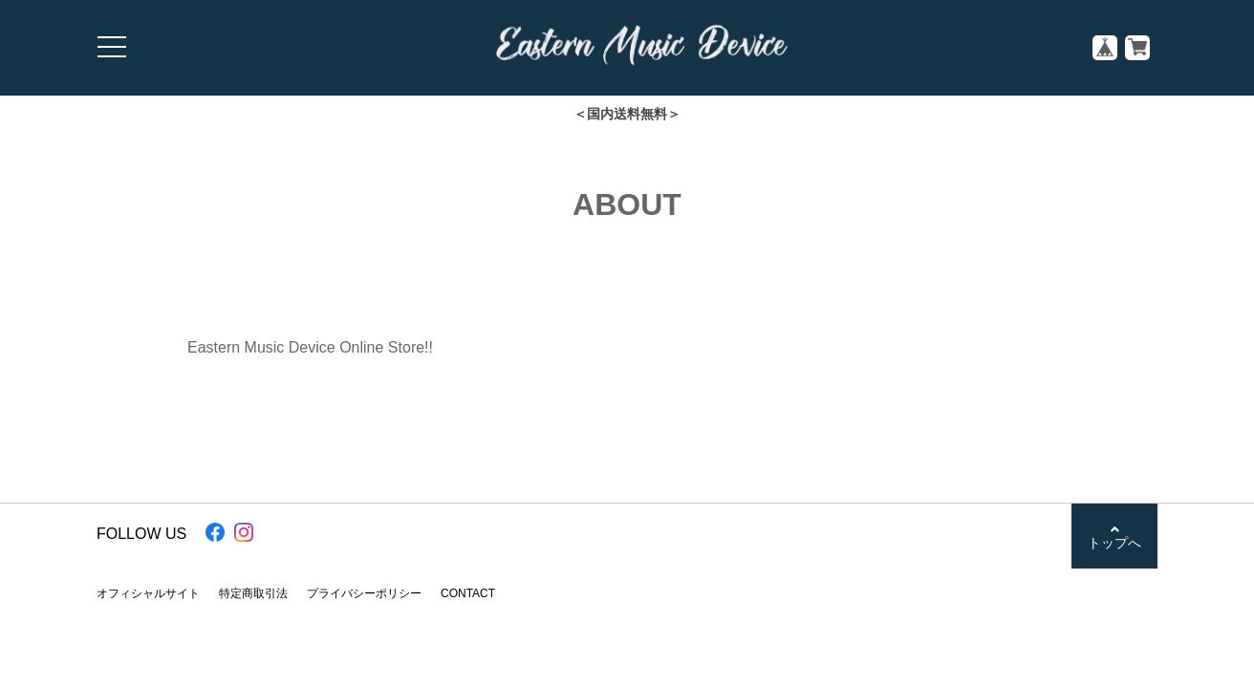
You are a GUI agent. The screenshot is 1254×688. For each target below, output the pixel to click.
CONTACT (468, 593)
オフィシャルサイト (148, 593)
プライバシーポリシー (364, 593)
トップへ (1114, 536)
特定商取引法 (253, 593)
